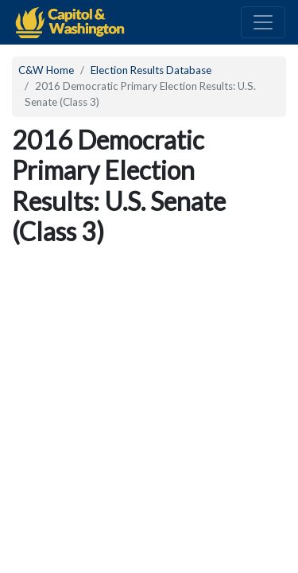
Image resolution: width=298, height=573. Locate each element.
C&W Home (46, 70)
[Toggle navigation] (263, 22)
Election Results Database (151, 70)
